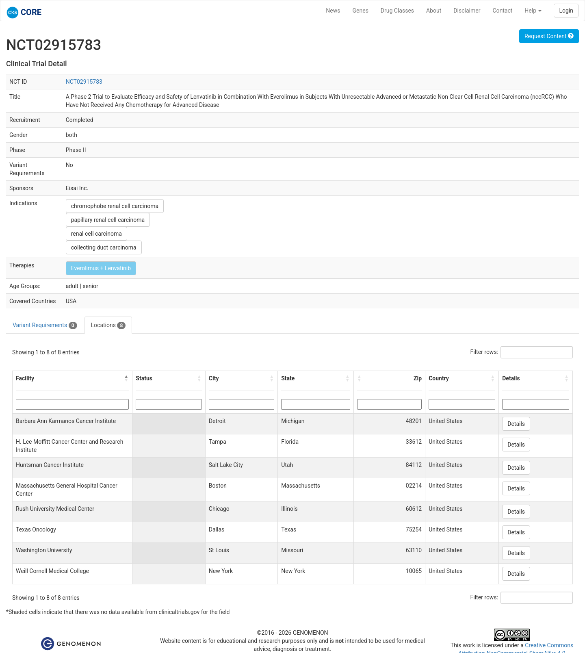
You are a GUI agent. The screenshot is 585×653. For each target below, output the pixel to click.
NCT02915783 (84, 81)
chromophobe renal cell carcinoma (114, 206)
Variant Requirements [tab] (45, 325)
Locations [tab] (108, 325)
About (433, 10)
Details (516, 424)
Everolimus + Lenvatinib (101, 268)
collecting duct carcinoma (103, 247)
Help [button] (533, 10)
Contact (502, 10)
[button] (126, 378)
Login (566, 10)
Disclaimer (466, 10)
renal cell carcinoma (96, 233)
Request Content (549, 36)
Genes (360, 10)
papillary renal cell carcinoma (108, 220)
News (333, 10)
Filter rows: (484, 352)
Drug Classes (397, 10)
